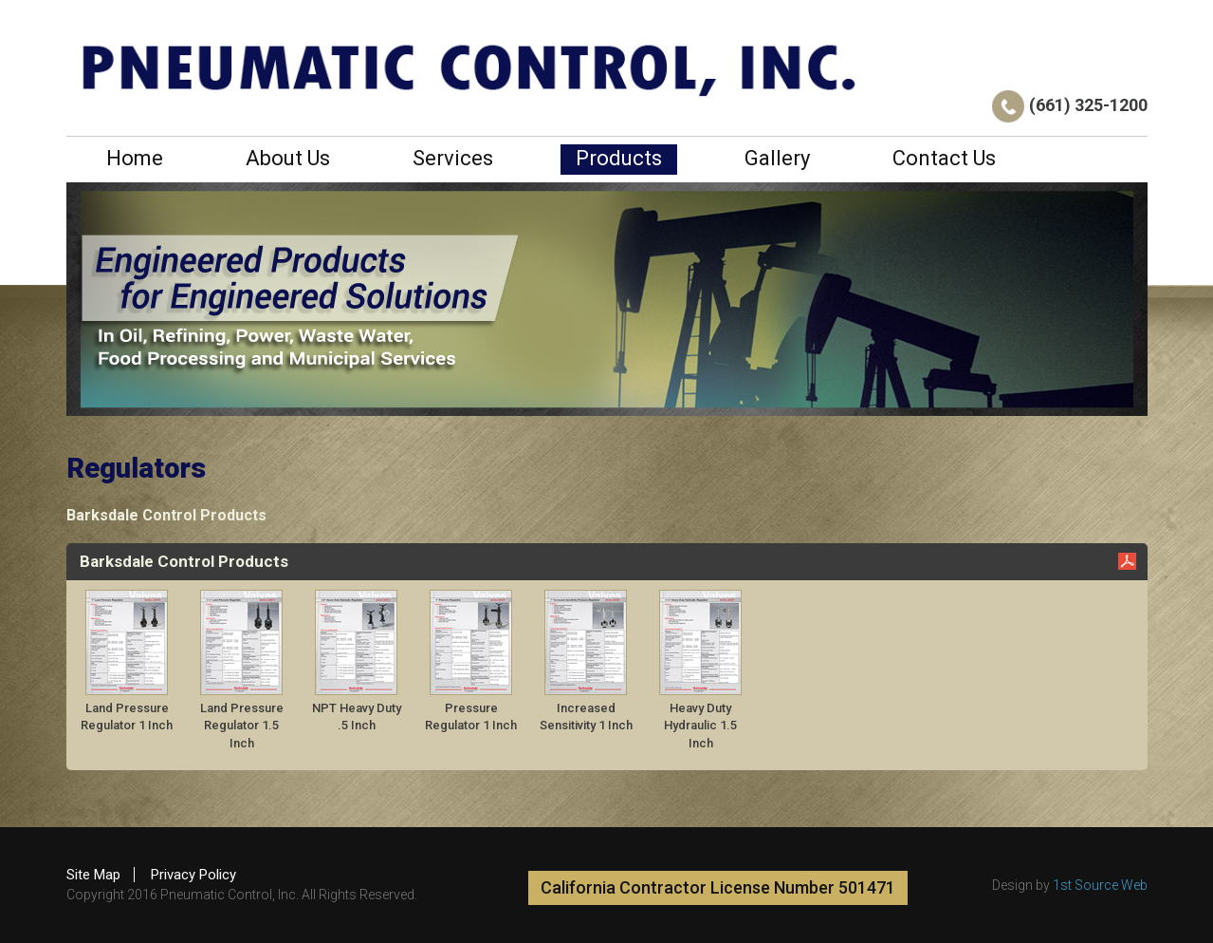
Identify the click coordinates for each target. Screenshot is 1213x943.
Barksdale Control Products (166, 515)
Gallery (777, 158)
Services (453, 158)
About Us (288, 158)
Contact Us (944, 158)
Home (134, 158)
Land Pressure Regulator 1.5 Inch (242, 725)
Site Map (93, 874)
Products (619, 158)
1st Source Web (1100, 885)
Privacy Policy (193, 874)
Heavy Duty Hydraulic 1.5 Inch (700, 725)
